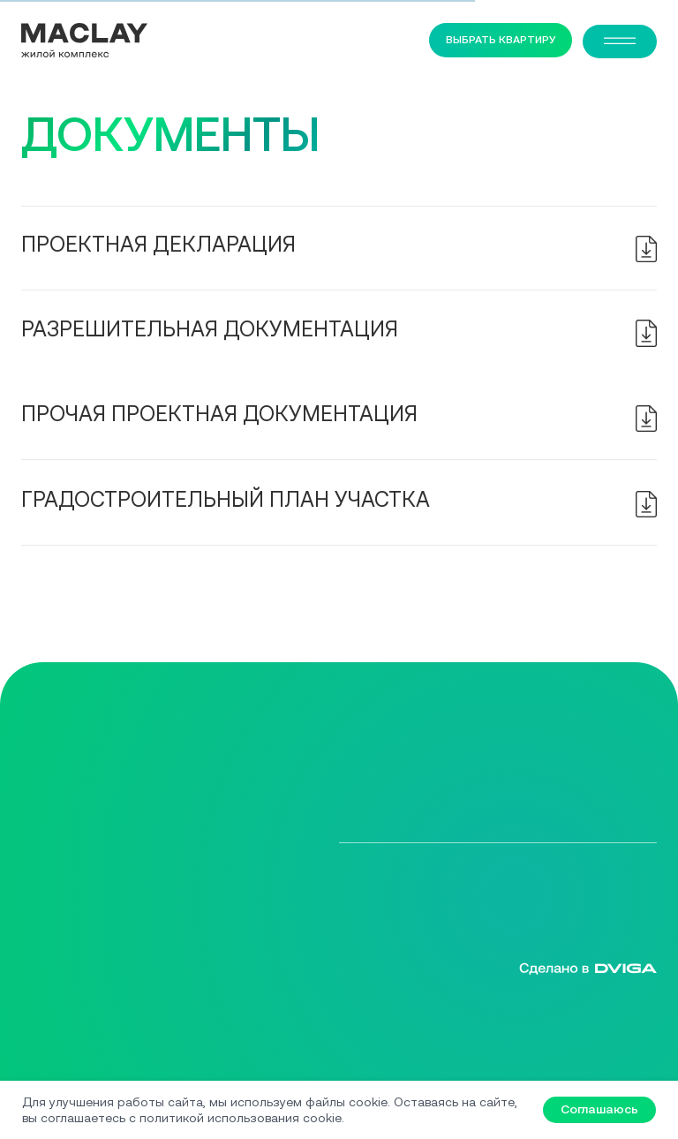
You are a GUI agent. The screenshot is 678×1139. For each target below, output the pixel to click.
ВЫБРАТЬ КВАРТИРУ (501, 39)
